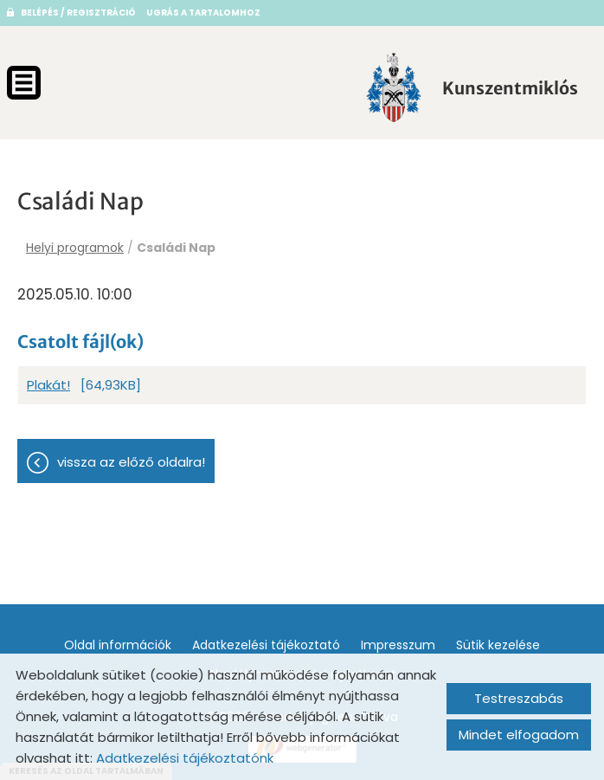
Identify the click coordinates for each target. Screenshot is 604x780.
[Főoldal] (393, 87)
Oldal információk (117, 645)
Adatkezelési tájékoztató (266, 645)
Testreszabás (518, 698)
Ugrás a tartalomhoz (203, 12)
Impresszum (398, 645)
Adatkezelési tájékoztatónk (184, 758)
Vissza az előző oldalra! (131, 462)
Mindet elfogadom (519, 734)
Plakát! (48, 385)
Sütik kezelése (498, 645)
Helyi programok (75, 247)
